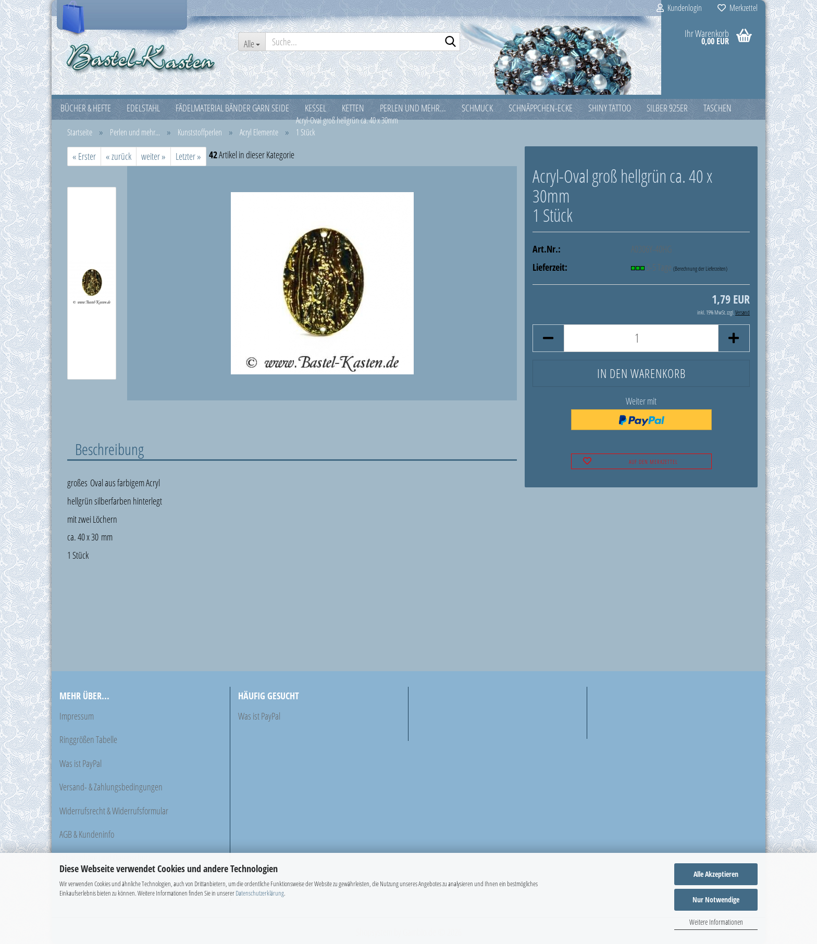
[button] (548, 338)
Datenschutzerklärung (260, 893)
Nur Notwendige (715, 899)
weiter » (153, 156)
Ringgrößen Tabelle (88, 739)
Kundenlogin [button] (679, 8)
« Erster (84, 156)
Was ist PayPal (80, 763)
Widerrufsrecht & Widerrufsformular (113, 810)
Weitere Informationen (716, 922)
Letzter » (188, 156)
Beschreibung (109, 448)
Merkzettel (737, 8)
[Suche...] (251, 41)
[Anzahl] (641, 338)
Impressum (76, 716)
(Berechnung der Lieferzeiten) (700, 268)
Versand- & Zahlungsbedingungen (111, 787)
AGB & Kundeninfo (86, 834)
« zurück (118, 156)
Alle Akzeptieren (716, 874)
